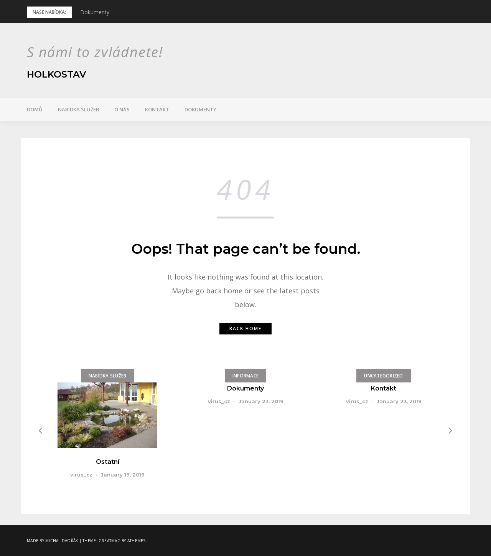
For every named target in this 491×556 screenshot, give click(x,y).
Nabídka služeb (78, 109)
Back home (245, 328)
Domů (35, 109)
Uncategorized (383, 375)
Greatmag (109, 540)
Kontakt (157, 109)
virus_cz (81, 475)
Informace (245, 375)
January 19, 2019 (123, 475)
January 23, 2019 (261, 401)
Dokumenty (94, 12)
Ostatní (107, 461)
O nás (122, 109)
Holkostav (56, 74)
